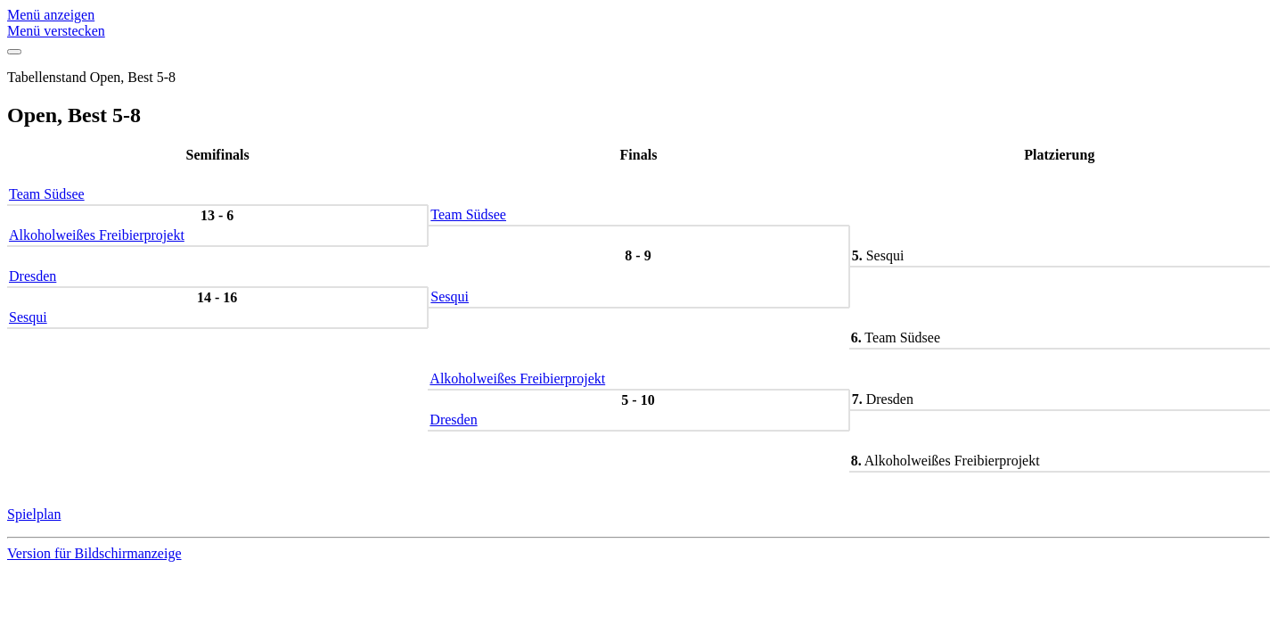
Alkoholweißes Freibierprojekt (96, 235)
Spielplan (34, 514)
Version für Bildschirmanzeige (94, 553)
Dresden (32, 276)
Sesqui (449, 296)
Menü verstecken (56, 30)
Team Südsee (47, 194)
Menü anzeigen (50, 14)
